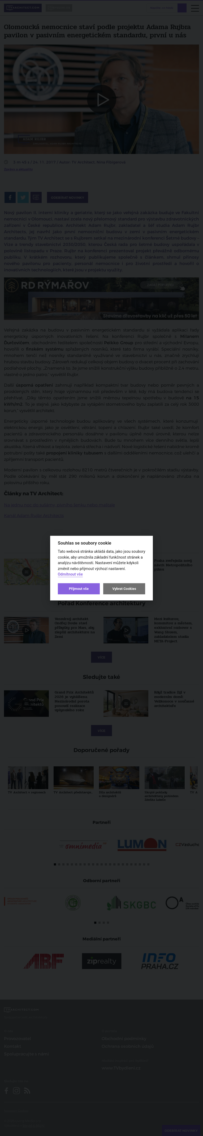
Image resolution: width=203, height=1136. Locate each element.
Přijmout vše (79, 589)
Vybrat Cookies (124, 589)
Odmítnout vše (70, 574)
